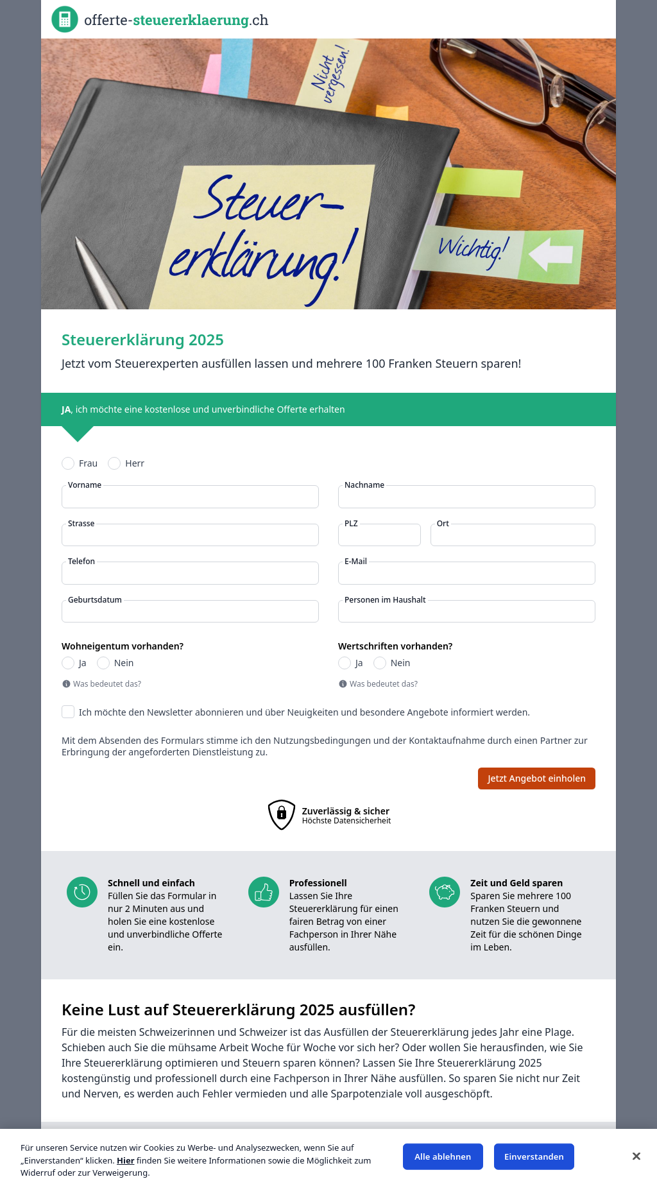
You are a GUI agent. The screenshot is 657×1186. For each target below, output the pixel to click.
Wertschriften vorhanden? (395, 646)
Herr (134, 463)
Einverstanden (534, 1156)
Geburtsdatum (95, 600)
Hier (125, 1160)
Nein (124, 663)
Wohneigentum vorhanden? (122, 646)
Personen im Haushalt (385, 600)
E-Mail (356, 561)
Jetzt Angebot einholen (537, 778)
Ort (443, 524)
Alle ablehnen (442, 1156)
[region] (328, 1157)
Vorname (84, 485)
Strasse (81, 524)
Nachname (364, 485)
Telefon (81, 561)
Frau (88, 463)
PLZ (351, 524)
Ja (83, 663)
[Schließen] (636, 1156)
